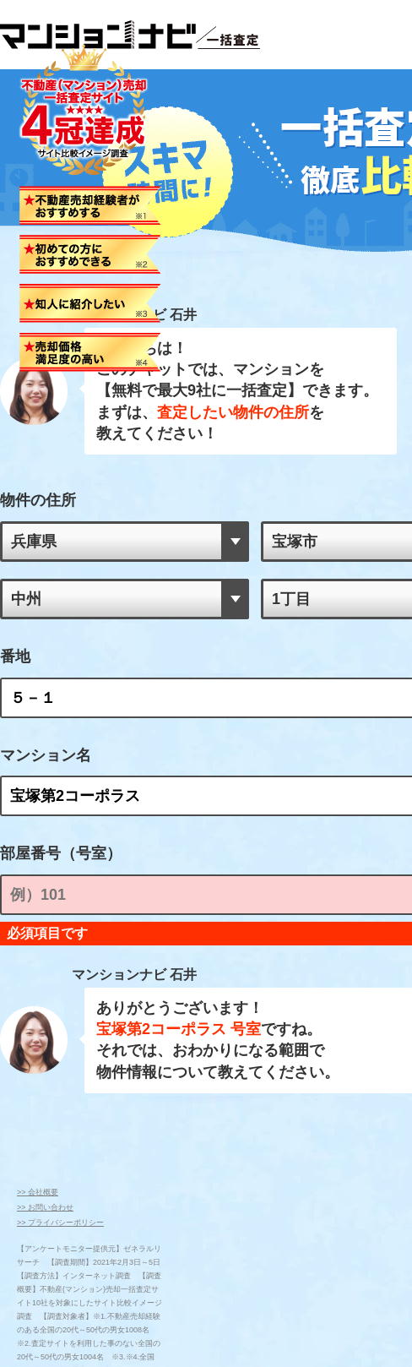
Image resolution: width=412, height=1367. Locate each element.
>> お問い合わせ (45, 1180)
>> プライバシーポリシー (60, 1195)
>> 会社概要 (37, 1165)
